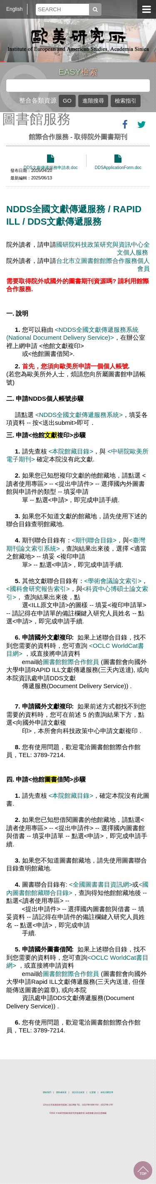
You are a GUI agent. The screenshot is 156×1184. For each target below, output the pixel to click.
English (14, 9)
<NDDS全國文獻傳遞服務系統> (78, 414)
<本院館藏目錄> (71, 451)
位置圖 (92, 1092)
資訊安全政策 (78, 1092)
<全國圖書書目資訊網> (101, 884)
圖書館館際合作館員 (71, 661)
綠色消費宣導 (107, 1092)
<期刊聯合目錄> (94, 540)
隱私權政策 (61, 1092)
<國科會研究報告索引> (38, 588)
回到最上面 (143, 1170)
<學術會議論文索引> (113, 580)
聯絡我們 (47, 1092)
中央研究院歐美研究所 (78, 39)
